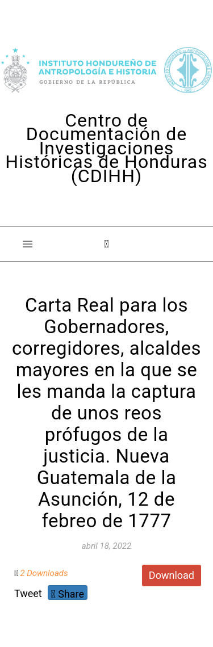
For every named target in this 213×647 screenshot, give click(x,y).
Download (171, 575)
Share (67, 594)
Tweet (28, 593)
